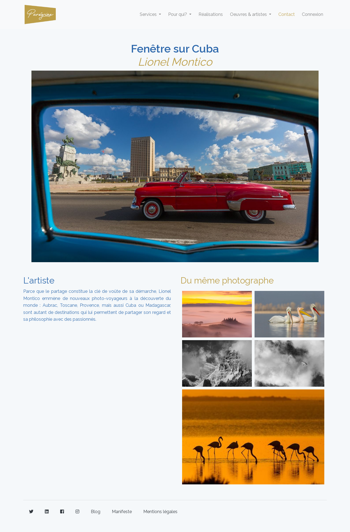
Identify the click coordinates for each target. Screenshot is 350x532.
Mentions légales (160, 511)
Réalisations (211, 14)
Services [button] (149, 14)
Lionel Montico (175, 61)
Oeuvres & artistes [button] (249, 14)
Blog (95, 511)
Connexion (312, 14)
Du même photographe (227, 280)
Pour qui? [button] (178, 14)
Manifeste (122, 511)
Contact (286, 14)
